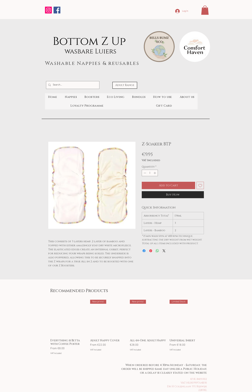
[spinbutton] (150, 173)
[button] (205, 10)
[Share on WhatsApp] (157, 251)
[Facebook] (57, 10)
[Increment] (155, 173)
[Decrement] (144, 173)
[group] (128, 327)
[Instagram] (48, 10)
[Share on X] (164, 251)
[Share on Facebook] (144, 251)
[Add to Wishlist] (200, 185)
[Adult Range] (124, 85)
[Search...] (72, 85)
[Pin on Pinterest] (151, 251)
